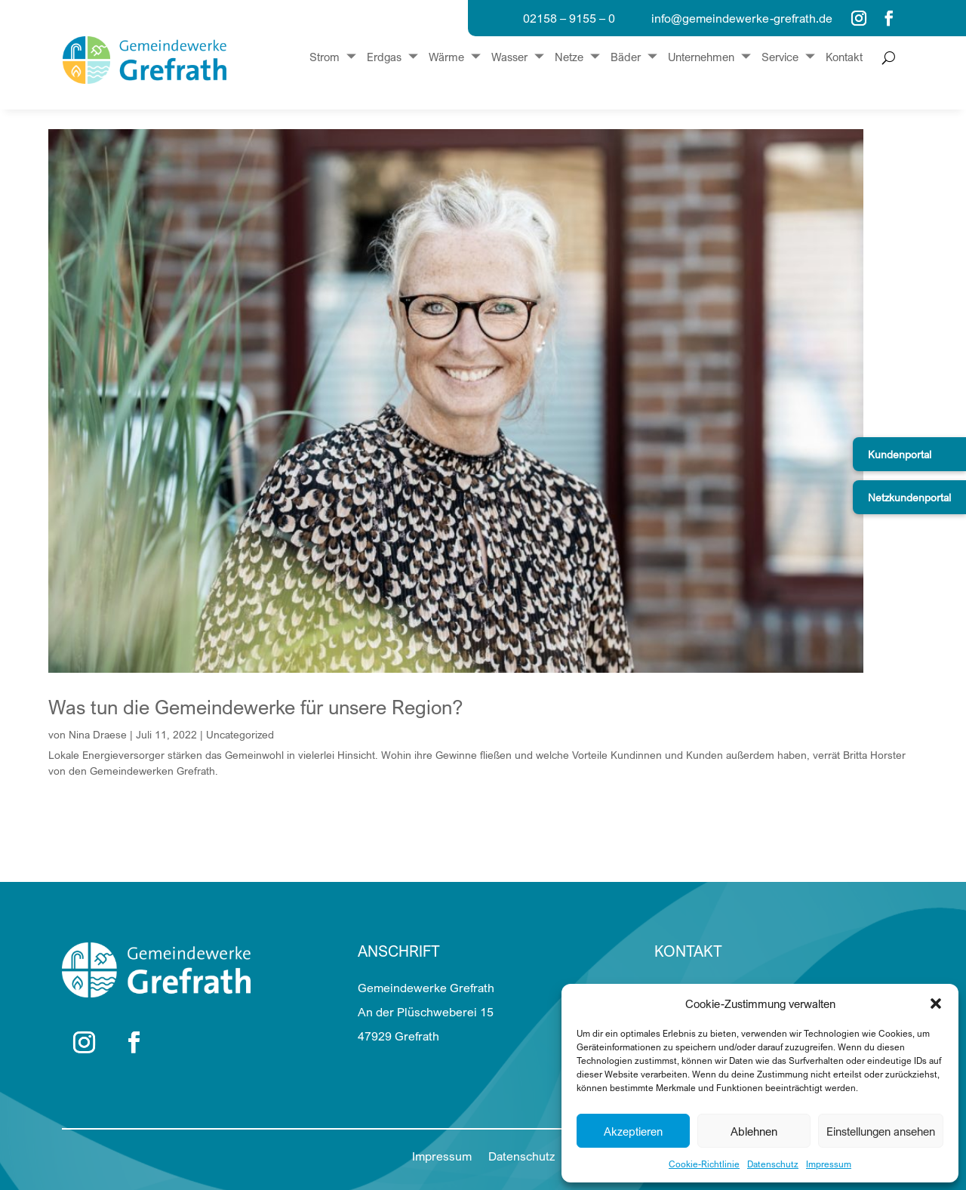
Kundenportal (899, 454)
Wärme (446, 57)
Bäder (626, 57)
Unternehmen (701, 57)
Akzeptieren (633, 1131)
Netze (569, 57)
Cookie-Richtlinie (704, 1164)
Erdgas (384, 57)
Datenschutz (772, 1164)
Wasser (509, 57)
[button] (935, 1003)
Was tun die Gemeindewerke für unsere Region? (255, 707)
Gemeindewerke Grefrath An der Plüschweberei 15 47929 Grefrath (426, 1012)
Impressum (828, 1164)
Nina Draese (98, 734)
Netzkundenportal (909, 497)
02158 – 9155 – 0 (569, 18)
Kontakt (844, 57)
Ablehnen (754, 1131)
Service (779, 57)
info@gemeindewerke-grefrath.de (741, 18)
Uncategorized (240, 734)
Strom (324, 57)
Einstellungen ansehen (880, 1131)
